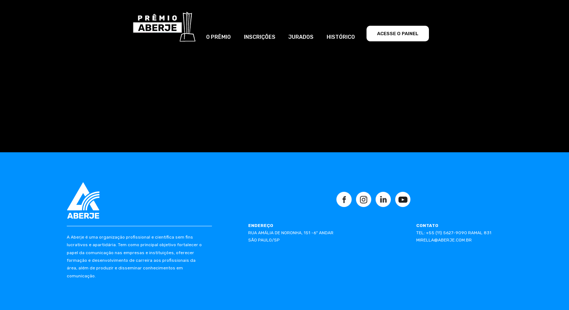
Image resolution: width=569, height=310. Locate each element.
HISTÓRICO (341, 37)
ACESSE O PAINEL (397, 33)
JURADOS (301, 37)
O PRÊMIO (218, 37)
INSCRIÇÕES (259, 37)
